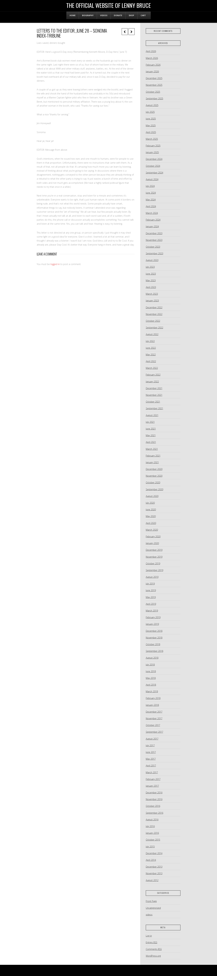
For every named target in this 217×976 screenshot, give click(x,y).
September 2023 (154, 253)
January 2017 (152, 785)
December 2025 (154, 78)
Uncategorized (153, 907)
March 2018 (152, 691)
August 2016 (152, 819)
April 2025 (151, 132)
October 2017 (153, 725)
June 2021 (151, 428)
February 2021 (153, 455)
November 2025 (154, 84)
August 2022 (152, 334)
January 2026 (152, 71)
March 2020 (152, 529)
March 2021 (152, 448)
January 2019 (152, 624)
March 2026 (152, 58)
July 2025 (150, 111)
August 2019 (152, 576)
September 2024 (154, 172)
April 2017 (151, 765)
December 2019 (154, 549)
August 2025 (152, 105)
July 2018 (150, 664)
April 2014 (151, 859)
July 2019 (150, 583)
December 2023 (154, 233)
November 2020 (154, 475)
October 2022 (153, 320)
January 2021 (152, 462)
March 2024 (152, 213)
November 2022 (154, 314)
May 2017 (151, 758)
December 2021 (154, 388)
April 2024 (151, 206)
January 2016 (152, 832)
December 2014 (154, 853)
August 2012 (152, 880)
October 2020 (153, 482)
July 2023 (150, 266)
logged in (55, 264)
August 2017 (152, 738)
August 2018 (152, 657)
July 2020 (150, 502)
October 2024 (153, 165)
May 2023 (151, 280)
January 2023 (152, 300)
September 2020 (154, 489)
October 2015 (153, 839)
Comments (154, 949)
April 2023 (151, 287)
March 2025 (152, 138)
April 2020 (151, 523)
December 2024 (154, 159)
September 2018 (154, 651)
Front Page (151, 901)
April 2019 (151, 603)
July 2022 (150, 341)
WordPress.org (153, 955)
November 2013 (154, 873)
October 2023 (153, 246)
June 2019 (151, 590)
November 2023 (154, 240)
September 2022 (154, 327)
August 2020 (152, 496)
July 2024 (150, 186)
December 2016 (154, 792)
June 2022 (151, 347)
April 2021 (151, 442)
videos (149, 914)
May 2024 (151, 199)
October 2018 (153, 644)
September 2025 (154, 98)
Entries (151, 942)
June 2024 (151, 192)
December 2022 (154, 307)
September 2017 (154, 731)
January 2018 (152, 705)
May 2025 (151, 125)
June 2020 (151, 509)
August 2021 (152, 415)
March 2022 (152, 367)
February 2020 (153, 536)
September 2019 (154, 570)
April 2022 (151, 361)
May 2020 (151, 516)
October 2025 (153, 91)
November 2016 (154, 799)
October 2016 (153, 805)
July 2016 (150, 826)
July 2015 (150, 846)
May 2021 (151, 435)
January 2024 (152, 226)
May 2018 (151, 678)
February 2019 (153, 617)
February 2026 (153, 64)
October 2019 (153, 563)
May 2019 (151, 597)
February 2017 (153, 779)
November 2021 (154, 394)
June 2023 (151, 273)
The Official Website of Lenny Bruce (108, 5)
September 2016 (154, 812)
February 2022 (153, 374)
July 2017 (150, 745)
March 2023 (152, 293)
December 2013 (154, 866)
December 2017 (154, 711)
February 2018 (153, 698)
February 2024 (153, 219)
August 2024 (152, 179)
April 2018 (151, 684)
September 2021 (154, 408)
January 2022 (152, 381)
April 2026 (151, 51)
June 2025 (151, 118)
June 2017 (151, 752)
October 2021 (153, 401)
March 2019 (152, 610)
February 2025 (153, 145)
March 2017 (152, 772)
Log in (149, 935)
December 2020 (154, 469)
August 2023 (152, 260)
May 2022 (151, 354)
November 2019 (154, 556)
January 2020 (152, 543)
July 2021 (150, 421)
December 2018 (154, 630)
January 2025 (152, 152)
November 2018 (154, 637)
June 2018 (151, 671)
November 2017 (154, 718)
